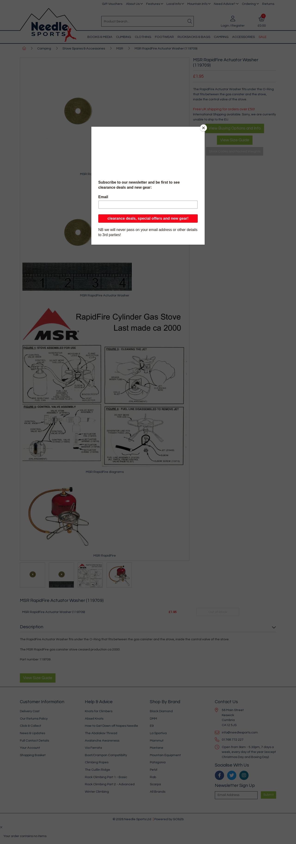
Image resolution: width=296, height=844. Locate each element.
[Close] (203, 127)
